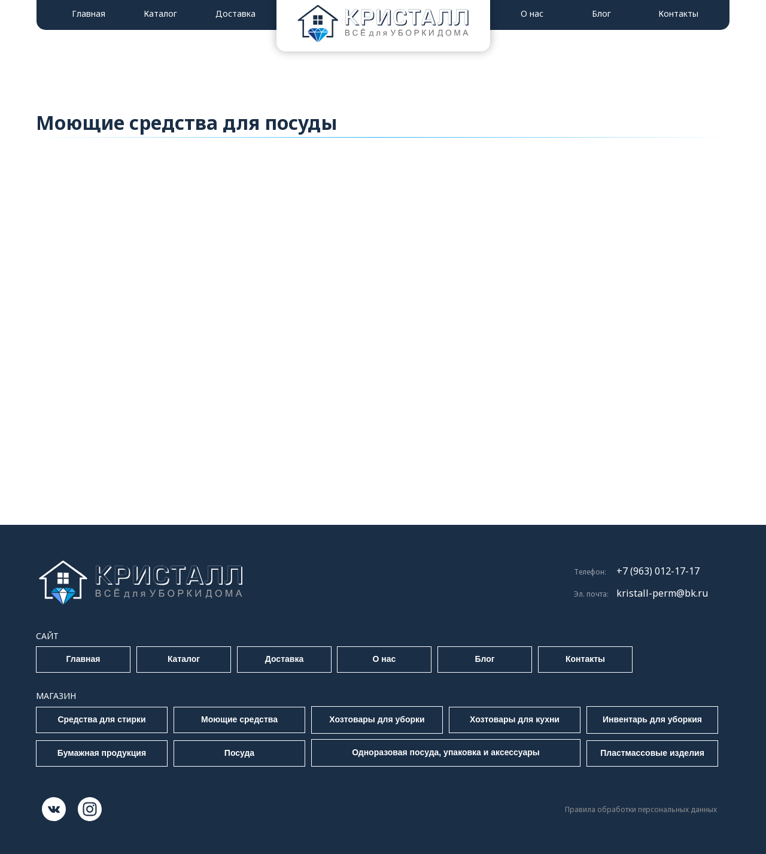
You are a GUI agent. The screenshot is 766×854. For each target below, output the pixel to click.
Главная (88, 13)
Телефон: (590, 572)
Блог (601, 13)
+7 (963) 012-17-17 (658, 571)
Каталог (160, 13)
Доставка (235, 13)
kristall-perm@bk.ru (662, 593)
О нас (532, 13)
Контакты (678, 13)
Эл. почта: (591, 594)
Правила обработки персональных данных (641, 809)
